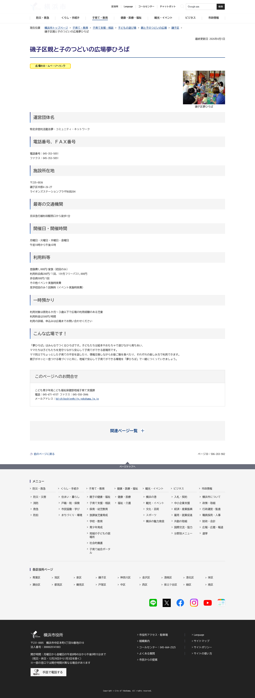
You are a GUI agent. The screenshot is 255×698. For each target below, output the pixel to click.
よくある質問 (147, 653)
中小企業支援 (182, 503)
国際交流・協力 (183, 527)
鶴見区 (80, 584)
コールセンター (146, 6)
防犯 (35, 515)
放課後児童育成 (99, 515)
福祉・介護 (124, 503)
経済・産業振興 (183, 509)
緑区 (188, 584)
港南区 (168, 577)
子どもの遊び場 (127, 27)
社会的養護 (96, 543)
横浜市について (211, 497)
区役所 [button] (114, 6)
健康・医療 (124, 497)
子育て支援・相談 (103, 27)
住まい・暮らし (70, 497)
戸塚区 (102, 584)
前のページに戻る (44, 454)
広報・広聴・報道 (212, 527)
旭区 (57, 577)
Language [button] (128, 6)
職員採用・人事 (211, 515)
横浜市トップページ (56, 27)
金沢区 (146, 577)
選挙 (205, 533)
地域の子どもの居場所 (100, 535)
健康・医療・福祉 (127, 488)
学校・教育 (96, 521)
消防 (35, 503)
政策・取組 (208, 503)
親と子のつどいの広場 (154, 27)
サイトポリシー (203, 647)
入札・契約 (180, 497)
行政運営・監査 (211, 509)
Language (199, 634)
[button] (127, 431)
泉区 (79, 577)
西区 (144, 584)
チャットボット (168, 6)
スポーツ (151, 515)
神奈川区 (125, 577)
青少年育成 (96, 527)
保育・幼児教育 (99, 509)
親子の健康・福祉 (100, 497)
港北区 (190, 577)
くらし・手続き (70, 488)
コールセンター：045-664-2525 (157, 647)
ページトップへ (127, 466)
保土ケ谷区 (170, 584)
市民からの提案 (148, 659)
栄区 (210, 577)
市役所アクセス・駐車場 (153, 634)
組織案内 (144, 641)
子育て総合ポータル (100, 551)
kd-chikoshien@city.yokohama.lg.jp (77, 398)
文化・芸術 (152, 509)
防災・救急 (39, 488)
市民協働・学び (70, 509)
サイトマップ (201, 641)
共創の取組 (180, 521)
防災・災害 (39, 497)
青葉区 (36, 577)
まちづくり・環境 (71, 515)
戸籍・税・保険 (70, 503)
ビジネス (179, 488)
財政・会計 (208, 521)
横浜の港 (151, 497)
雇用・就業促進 (183, 515)
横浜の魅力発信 (155, 521)
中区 (123, 584)
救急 (35, 509)
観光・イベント (154, 488)
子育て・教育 (80, 27)
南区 (210, 584)
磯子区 (175, 27)
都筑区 (58, 584)
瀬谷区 (36, 584)
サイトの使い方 (203, 653)
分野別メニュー (183, 533)
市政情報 (207, 488)
